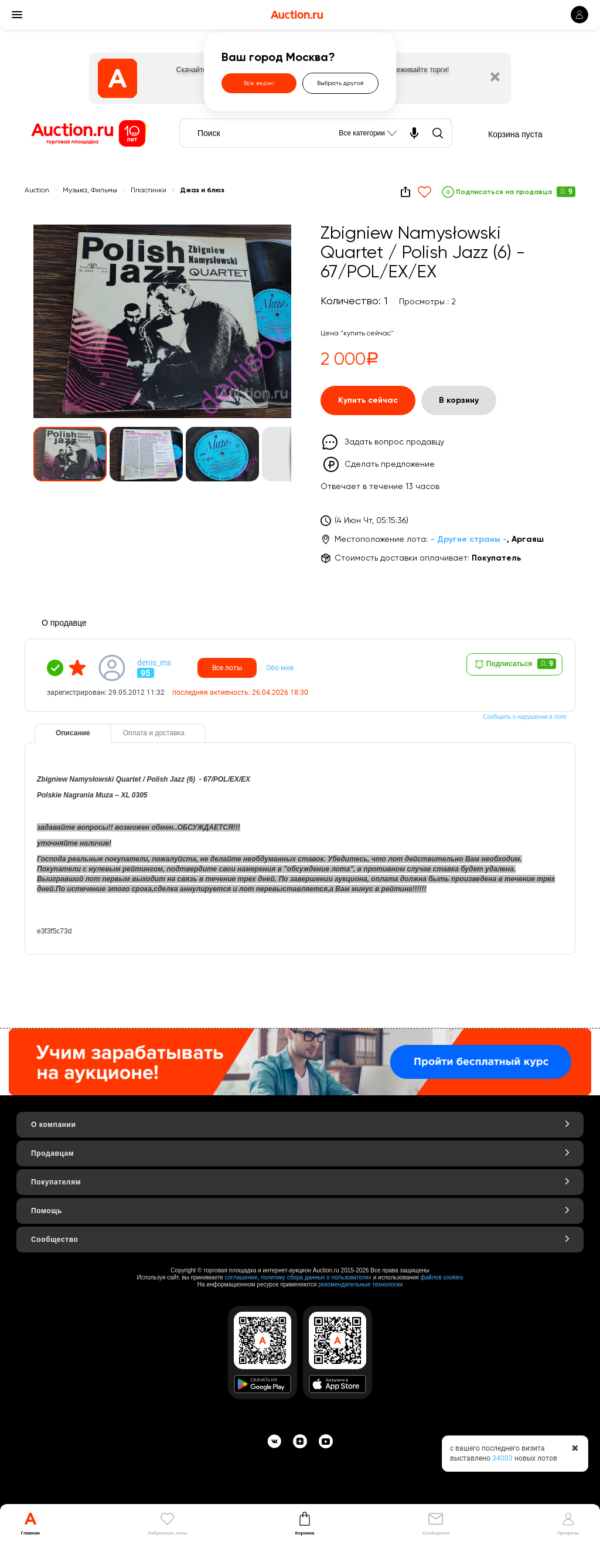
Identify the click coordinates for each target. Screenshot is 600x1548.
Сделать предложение (390, 464)
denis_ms (154, 662)
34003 (502, 1458)
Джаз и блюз (202, 190)
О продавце (64, 622)
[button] (271, 244)
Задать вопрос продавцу (394, 442)
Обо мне (280, 668)
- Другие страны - (469, 539)
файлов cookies (442, 1277)
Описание (73, 733)
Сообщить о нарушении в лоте (525, 717)
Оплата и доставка (154, 733)
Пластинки (148, 190)
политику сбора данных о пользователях (316, 1277)
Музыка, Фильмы (90, 190)
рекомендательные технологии (360, 1284)
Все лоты (227, 668)
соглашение (241, 1277)
